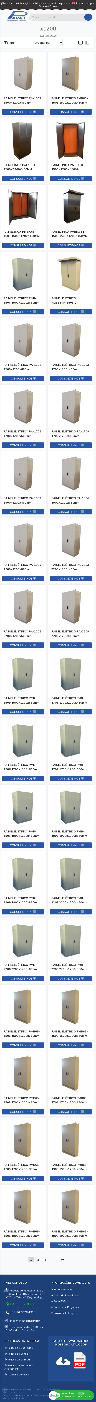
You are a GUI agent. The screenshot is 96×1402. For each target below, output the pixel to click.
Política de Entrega (17, 1359)
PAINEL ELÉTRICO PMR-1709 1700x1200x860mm (69, 767)
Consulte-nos (23, 112)
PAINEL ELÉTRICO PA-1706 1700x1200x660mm (22, 433)
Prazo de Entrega (63, 1313)
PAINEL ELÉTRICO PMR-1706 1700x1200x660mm (21, 767)
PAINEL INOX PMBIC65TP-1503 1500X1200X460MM (69, 234)
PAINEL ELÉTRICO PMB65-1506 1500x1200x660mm (22, 1033)
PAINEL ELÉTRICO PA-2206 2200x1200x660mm (22, 633)
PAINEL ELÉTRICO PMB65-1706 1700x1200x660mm (69, 1100)
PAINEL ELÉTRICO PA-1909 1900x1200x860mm (22, 567)
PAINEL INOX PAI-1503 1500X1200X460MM (19, 167)
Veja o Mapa (36, 1297)
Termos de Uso (61, 1289)
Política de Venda (16, 1353)
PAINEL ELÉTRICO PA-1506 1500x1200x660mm (22, 367)
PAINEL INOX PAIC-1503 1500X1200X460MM (68, 167)
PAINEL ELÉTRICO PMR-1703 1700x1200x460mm (69, 700)
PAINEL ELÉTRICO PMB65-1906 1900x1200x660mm (22, 1233)
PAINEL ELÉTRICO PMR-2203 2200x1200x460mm (69, 900)
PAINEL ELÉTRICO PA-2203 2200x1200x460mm (70, 567)
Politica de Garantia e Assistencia (18, 1367)
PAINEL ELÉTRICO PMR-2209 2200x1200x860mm (69, 967)
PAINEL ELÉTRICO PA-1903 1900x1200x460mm (22, 500)
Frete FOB (58, 1301)
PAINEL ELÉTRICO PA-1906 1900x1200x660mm (70, 500)
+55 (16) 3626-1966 (20, 1313)
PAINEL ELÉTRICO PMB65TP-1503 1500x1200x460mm (65, 301)
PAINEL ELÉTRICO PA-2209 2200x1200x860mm (70, 633)
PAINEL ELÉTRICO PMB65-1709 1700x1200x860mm (22, 1167)
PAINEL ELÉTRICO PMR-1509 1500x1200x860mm (21, 700)
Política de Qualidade (18, 1347)
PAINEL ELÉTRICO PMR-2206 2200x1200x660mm (21, 967)
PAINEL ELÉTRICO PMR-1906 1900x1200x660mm (69, 833)
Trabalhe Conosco (16, 1374)
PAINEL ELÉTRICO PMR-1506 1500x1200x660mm (21, 300)
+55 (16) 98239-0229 (21, 1304)
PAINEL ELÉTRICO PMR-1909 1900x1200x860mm (21, 900)
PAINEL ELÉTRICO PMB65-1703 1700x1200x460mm (22, 1100)
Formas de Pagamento (66, 1307)
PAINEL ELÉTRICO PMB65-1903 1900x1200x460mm (69, 1167)
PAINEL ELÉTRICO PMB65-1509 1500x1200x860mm (69, 1033)
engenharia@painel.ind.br (22, 1320)
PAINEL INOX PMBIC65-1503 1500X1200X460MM (22, 234)
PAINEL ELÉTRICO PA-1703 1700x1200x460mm (70, 367)
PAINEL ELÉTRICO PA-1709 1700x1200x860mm (70, 433)
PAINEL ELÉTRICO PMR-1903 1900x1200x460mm (21, 833)
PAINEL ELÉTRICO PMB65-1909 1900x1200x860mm (69, 1233)
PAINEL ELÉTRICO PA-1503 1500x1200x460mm (22, 100)
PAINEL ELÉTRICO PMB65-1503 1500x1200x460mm (69, 100)
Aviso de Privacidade (65, 1295)
